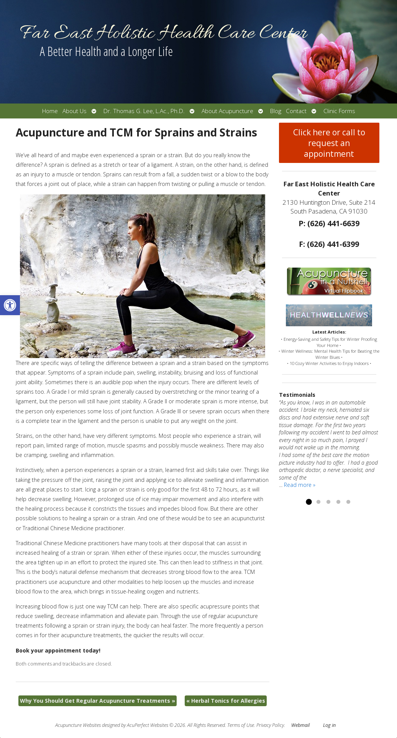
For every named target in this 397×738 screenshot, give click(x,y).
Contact (296, 111)
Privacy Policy (270, 725)
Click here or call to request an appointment (329, 143)
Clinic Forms (339, 111)
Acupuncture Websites (78, 725)
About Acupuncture (227, 111)
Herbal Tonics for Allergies (225, 700)
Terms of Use (240, 725)
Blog (275, 111)
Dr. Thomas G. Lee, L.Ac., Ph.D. (144, 111)
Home (50, 111)
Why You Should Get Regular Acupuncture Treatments (97, 700)
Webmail (300, 725)
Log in (329, 725)
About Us (74, 111)
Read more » (299, 484)
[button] (10, 305)
